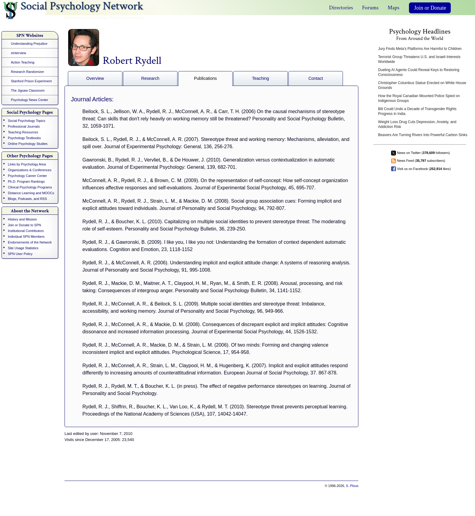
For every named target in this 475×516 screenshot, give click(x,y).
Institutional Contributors (26, 231)
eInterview (18, 53)
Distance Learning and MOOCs (31, 193)
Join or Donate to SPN (24, 225)
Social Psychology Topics (26, 120)
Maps (393, 7)
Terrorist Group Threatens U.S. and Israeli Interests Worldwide (419, 59)
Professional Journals (24, 126)
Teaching (260, 78)
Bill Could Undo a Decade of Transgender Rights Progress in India (417, 111)
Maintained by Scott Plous (86, 17)
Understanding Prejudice (29, 43)
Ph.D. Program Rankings (26, 181)
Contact (315, 78)
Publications (205, 78)
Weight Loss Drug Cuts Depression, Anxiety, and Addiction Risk (417, 124)
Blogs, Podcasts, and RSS (27, 199)
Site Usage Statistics (23, 248)
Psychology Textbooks (24, 138)
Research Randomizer (27, 71)
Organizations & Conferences (29, 170)
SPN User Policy (20, 254)
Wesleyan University (127, 17)
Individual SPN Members (26, 236)
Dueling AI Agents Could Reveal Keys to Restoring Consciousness (418, 72)
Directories (341, 7)
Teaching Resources (23, 132)
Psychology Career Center (27, 176)
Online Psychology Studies (28, 143)
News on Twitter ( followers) (423, 153)
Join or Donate (430, 8)
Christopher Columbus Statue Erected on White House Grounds (422, 85)
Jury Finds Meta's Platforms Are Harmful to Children (420, 49)
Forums (370, 7)
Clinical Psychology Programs (30, 187)
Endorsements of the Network (30, 242)
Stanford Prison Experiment (31, 81)
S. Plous (352, 486)
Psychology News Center (29, 100)
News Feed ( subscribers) (421, 160)
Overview (95, 78)
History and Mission (22, 219)
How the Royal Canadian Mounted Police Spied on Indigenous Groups (419, 98)
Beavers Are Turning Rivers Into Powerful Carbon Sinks (422, 135)
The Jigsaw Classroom (28, 90)
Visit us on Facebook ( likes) (424, 169)
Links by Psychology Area (27, 164)
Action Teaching (22, 62)
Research (150, 78)
